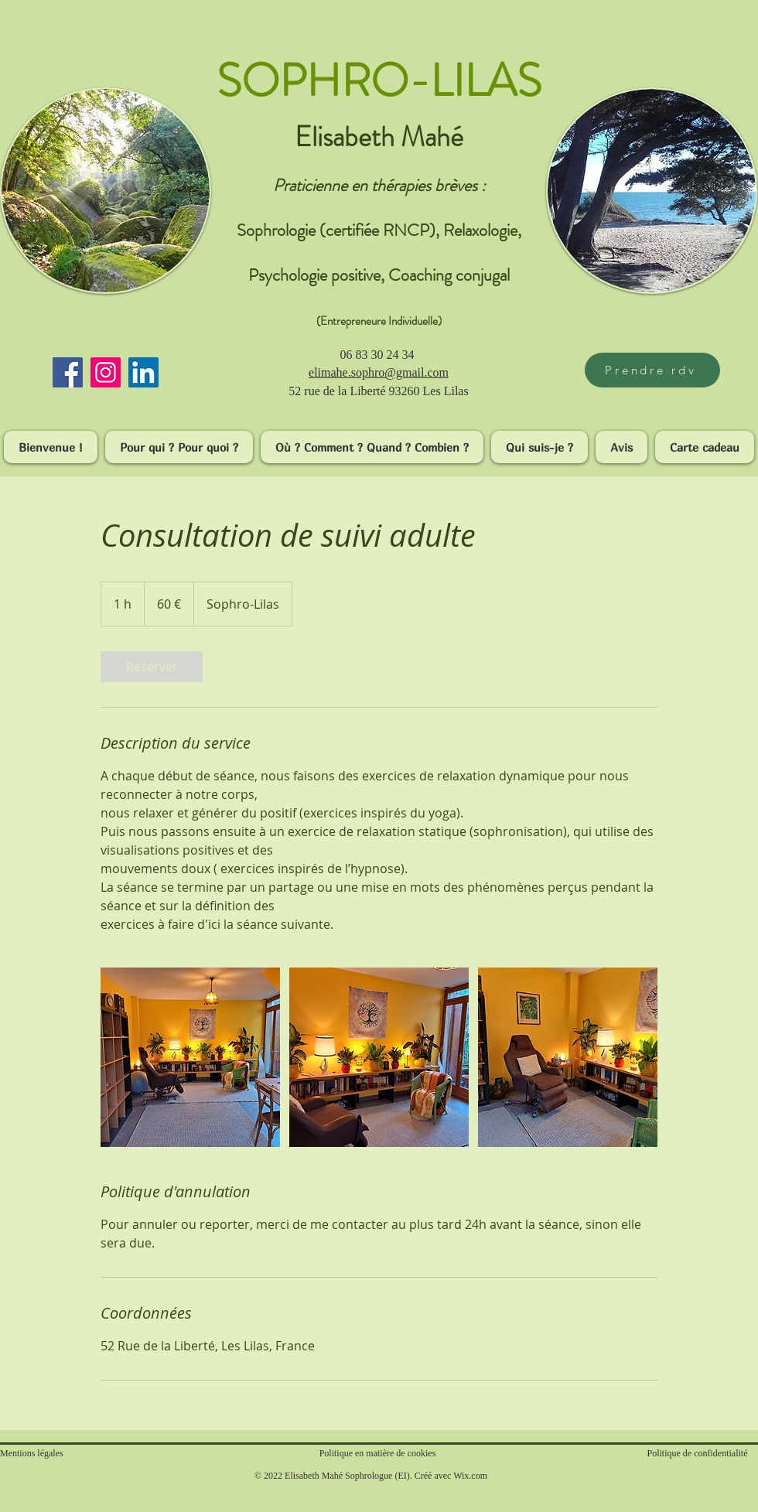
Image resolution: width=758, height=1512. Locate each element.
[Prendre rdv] (652, 370)
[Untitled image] (190, 1057)
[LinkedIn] (143, 372)
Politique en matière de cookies (379, 1453)
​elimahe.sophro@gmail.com (379, 372)
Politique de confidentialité (697, 1453)
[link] (152, 666)
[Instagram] (105, 372)
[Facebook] (68, 372)
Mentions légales (31, 1453)
